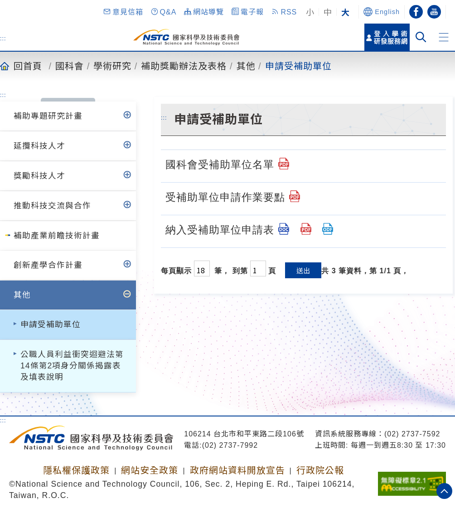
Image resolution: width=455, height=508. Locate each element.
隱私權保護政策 (76, 470)
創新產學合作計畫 (48, 265)
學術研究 (112, 65)
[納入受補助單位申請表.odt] (328, 229)
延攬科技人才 (39, 145)
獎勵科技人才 (39, 175)
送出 (303, 270)
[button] (122, 12)
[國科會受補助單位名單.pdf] (284, 164)
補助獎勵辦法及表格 (184, 65)
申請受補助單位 (298, 65)
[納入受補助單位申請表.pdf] (306, 229)
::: (3, 38)
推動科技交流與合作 (52, 205)
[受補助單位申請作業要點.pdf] (295, 196)
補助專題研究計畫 (48, 116)
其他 (246, 65)
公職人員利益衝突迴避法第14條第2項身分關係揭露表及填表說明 (72, 366)
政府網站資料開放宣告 (237, 470)
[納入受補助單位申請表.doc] (284, 229)
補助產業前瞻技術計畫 (57, 235)
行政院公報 (320, 470)
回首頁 (28, 65)
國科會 (69, 65)
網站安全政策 (149, 470)
